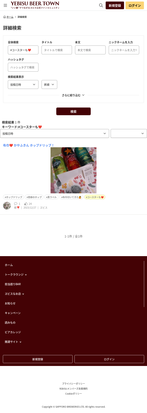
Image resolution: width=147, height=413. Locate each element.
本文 (77, 42)
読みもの (10, 322)
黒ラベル (52, 197)
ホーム (8, 16)
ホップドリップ (14, 197)
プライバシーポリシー (73, 383)
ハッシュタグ (16, 59)
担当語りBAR (13, 284)
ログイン (135, 5)
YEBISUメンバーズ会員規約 (73, 388)
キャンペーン (13, 313)
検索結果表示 (16, 77)
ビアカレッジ (13, 332)
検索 (73, 111)
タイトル (47, 42)
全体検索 (13, 42)
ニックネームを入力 (121, 42)
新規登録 (115, 5)
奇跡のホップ (35, 197)
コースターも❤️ (95, 197)
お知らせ (10, 303)
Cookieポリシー (73, 393)
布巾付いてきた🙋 (72, 197)
